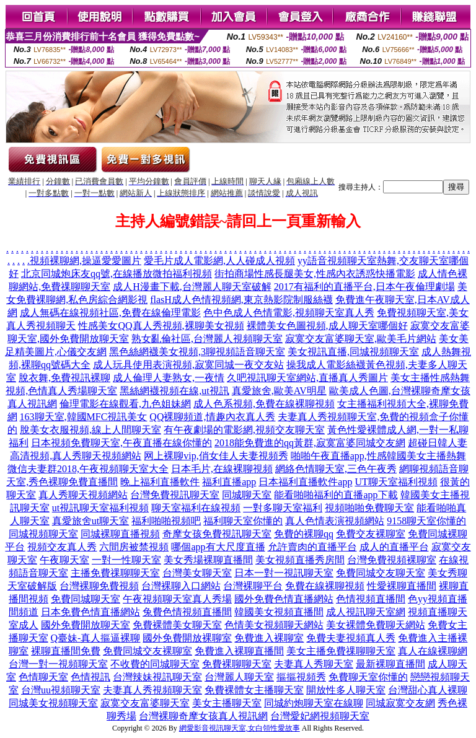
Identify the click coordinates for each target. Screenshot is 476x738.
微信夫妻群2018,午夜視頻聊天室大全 (88, 468)
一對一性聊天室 (126, 560)
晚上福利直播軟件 (160, 482)
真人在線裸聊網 (432, 651)
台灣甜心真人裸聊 (427, 690)
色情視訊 (90, 677)
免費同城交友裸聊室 (147, 651)
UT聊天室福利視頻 (396, 482)
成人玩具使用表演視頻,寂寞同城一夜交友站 (188, 364)
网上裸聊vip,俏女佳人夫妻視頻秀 (216, 455)
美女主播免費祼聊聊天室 (340, 651)
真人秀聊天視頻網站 (83, 495)
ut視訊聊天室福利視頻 (100, 508)
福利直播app (229, 482)
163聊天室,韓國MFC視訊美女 (84, 416)
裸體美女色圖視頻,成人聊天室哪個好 (327, 325)
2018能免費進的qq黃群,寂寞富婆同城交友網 (309, 442)
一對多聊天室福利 (282, 508)
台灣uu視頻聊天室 (60, 690)
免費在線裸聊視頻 (324, 586)
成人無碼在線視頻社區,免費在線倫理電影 (110, 312)
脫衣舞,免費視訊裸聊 (64, 377)
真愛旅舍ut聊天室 (90, 521)
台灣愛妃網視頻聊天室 (319, 716)
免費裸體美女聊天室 (177, 625)
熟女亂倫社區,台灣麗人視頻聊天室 (207, 338)
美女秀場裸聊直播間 (208, 560)
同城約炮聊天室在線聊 (313, 703)
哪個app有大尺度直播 (218, 547)
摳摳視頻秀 (301, 677)
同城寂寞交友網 (400, 703)
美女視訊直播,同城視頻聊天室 (353, 351)
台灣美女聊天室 (197, 573)
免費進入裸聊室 (269, 638)
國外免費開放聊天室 (85, 625)
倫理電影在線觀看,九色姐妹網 (125, 403)
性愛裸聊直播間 (401, 586)
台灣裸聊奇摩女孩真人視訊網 (203, 716)
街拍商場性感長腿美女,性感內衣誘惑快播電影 (314, 273)
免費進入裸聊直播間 (239, 651)
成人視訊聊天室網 (365, 612)
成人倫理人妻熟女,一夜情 (168, 377)
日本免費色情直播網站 (90, 612)
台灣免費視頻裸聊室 (391, 560)
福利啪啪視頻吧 (166, 521)
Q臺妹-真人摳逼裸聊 (96, 638)
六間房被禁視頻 (134, 547)
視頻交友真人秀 (62, 547)
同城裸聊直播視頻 (120, 534)
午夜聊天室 (64, 560)
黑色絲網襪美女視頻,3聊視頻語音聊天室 (197, 351)
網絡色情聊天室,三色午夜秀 (336, 468)
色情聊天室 (43, 677)
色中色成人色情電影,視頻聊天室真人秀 (288, 312)
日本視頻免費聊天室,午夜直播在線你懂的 (121, 442)
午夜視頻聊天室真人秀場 (177, 599)
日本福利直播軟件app (305, 482)
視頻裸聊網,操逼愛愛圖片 (85, 260)
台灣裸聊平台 (253, 586)
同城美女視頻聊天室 (53, 703)
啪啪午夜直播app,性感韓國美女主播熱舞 (378, 455)
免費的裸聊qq (303, 534)
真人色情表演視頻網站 (334, 521)
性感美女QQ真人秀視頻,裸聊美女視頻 (161, 325)
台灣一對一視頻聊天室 (58, 664)
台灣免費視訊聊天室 (174, 495)
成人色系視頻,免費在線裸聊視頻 (264, 403)
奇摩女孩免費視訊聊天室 (216, 534)
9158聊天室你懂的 (426, 521)
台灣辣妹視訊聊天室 (157, 677)
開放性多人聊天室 (346, 690)
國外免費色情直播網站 (283, 599)
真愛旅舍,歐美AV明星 (279, 390)
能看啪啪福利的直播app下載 (335, 495)
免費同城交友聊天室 (380, 573)
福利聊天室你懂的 (243, 521)
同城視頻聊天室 (43, 534)
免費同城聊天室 (85, 599)
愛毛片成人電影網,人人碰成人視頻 (219, 260)
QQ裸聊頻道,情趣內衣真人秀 (212, 416)
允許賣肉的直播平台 (312, 547)
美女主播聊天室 (227, 703)
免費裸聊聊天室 (236, 664)
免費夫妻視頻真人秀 (350, 638)
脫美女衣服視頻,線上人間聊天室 (90, 429)
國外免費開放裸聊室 (187, 638)
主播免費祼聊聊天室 (115, 573)
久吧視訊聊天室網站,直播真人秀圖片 (307, 377)
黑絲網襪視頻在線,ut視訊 (174, 390)
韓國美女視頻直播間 (279, 612)
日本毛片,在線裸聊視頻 (222, 468)
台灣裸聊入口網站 (181, 586)
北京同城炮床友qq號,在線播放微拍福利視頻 (116, 273)
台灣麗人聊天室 (239, 677)
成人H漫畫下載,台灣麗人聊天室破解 (192, 286)
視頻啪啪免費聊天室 (369, 508)
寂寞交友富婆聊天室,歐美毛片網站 (360, 338)
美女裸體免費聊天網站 (375, 625)
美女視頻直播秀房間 (300, 560)
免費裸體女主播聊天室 (254, 690)
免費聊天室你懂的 (368, 677)
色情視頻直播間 (370, 599)
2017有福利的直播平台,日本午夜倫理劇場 (364, 286)
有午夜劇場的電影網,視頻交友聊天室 (244, 429)
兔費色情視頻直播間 (187, 612)
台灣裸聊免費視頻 (99, 586)
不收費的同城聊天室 (155, 664)
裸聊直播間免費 (65, 651)
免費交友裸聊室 (370, 534)
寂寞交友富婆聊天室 (145, 703)
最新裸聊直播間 (390, 664)
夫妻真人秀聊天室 (313, 664)
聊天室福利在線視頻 (195, 508)
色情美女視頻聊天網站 (274, 625)
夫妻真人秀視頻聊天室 (152, 690)
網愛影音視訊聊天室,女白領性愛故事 (239, 728)
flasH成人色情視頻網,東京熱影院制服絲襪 (241, 299)
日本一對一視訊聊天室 (283, 573)
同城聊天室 (246, 495)
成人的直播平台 (394, 547)
